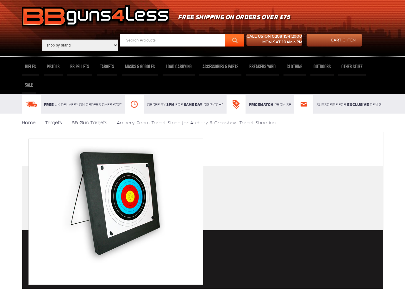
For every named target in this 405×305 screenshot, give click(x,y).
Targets (107, 66)
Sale (29, 85)
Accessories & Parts (220, 66)
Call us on (274, 40)
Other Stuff (352, 66)
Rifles (30, 66)
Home (28, 123)
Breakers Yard (262, 66)
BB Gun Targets (89, 123)
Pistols (53, 66)
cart (331, 40)
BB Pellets (79, 66)
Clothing (294, 66)
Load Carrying (179, 66)
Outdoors (322, 66)
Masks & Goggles (140, 66)
